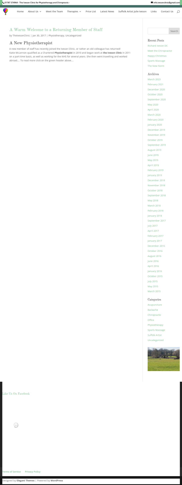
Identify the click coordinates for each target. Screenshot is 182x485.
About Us (33, 11)
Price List (91, 11)
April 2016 (153, 266)
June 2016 (153, 261)
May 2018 (153, 200)
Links (154, 11)
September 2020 (157, 99)
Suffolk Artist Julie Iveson (132, 11)
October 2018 (155, 190)
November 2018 (156, 185)
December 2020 (156, 89)
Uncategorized (73, 35)
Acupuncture (155, 304)
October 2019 (155, 139)
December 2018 (156, 180)
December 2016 (156, 245)
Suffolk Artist (155, 335)
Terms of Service (11, 471)
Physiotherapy (56, 35)
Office (151, 320)
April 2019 (153, 165)
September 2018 (157, 195)
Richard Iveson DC (158, 45)
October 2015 (155, 276)
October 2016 (155, 251)
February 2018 (155, 210)
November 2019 (156, 134)
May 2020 (153, 104)
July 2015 (153, 281)
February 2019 (155, 170)
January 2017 (155, 240)
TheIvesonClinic (21, 35)
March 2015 (154, 291)
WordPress (57, 480)
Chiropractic (154, 314)
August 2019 (154, 150)
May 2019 (153, 160)
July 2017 (153, 225)
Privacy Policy (32, 471)
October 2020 (155, 94)
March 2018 (154, 205)
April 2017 (153, 230)
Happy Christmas (157, 55)
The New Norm (156, 65)
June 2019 (153, 155)
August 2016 (154, 256)
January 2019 (155, 175)
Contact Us (167, 11)
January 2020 (155, 124)
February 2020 (155, 119)
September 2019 (157, 144)
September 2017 (157, 220)
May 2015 (153, 286)
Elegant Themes (26, 480)
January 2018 (155, 215)
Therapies (72, 11)
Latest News (107, 11)
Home (20, 11)
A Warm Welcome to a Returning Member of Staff (56, 30)
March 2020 (154, 114)
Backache (153, 309)
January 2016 (155, 271)
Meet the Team (54, 11)
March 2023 (154, 79)
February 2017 (155, 235)
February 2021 (155, 84)
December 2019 (156, 129)
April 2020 (153, 109)
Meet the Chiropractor (160, 50)
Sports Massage (156, 60)
